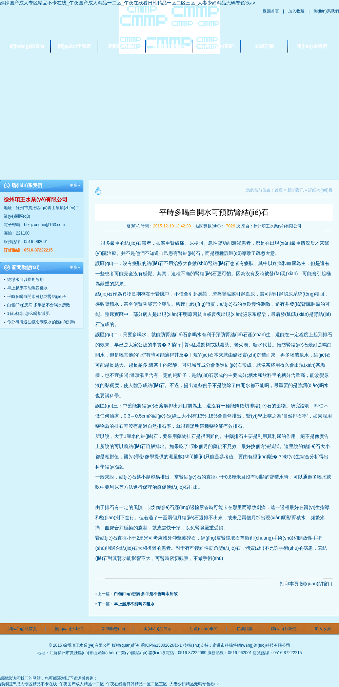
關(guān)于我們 (75, 46)
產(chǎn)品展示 (169, 46)
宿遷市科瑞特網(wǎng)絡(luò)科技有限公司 (251, 645)
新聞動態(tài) (122, 46)
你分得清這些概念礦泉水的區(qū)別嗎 (41, 322)
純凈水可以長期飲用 (25, 279)
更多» (74, 185)
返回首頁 (271, 11)
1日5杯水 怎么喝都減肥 (28, 313)
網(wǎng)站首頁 (27, 46)
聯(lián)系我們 (326, 11)
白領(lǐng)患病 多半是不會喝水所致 (38, 305)
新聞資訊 (295, 190)
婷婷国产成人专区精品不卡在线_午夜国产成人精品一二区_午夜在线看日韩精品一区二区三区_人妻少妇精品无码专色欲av (127, 2)
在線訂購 (264, 46)
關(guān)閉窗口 (316, 583)
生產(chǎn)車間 (217, 46)
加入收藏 (296, 11)
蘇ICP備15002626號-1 (161, 645)
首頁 (279, 190)
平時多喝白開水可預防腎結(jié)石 (37, 296)
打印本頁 (289, 583)
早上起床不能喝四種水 (27, 288)
